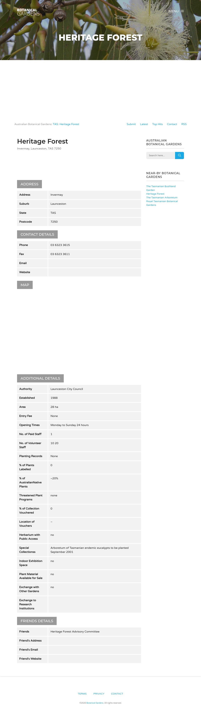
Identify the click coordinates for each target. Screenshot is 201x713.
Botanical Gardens (94, 702)
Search (179, 155)
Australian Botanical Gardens (33, 124)
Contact (171, 124)
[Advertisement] (100, 87)
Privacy (98, 692)
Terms (82, 692)
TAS (57, 124)
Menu (176, 11)
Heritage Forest (72, 124)
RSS (184, 124)
